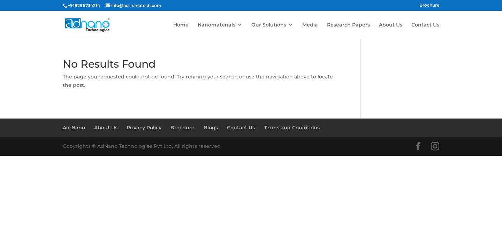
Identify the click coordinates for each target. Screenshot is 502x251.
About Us (390, 25)
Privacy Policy (144, 127)
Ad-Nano (74, 127)
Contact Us (425, 25)
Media (310, 25)
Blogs (211, 127)
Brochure (429, 5)
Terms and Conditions (292, 127)
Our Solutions (268, 25)
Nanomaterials (216, 25)
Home (181, 25)
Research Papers (348, 25)
